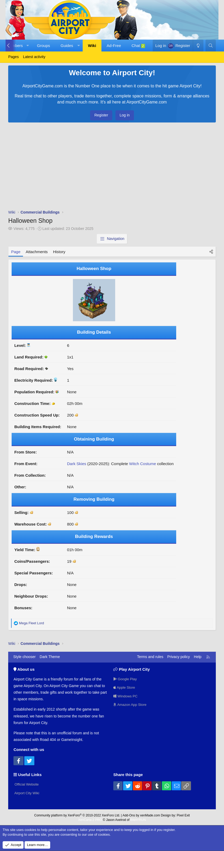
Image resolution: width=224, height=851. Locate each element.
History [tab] (59, 251)
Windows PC (126, 696)
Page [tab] (15, 251)
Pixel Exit (183, 814)
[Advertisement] (112, 167)
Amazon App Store (130, 705)
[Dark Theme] (198, 45)
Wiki (92, 45)
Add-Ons (129, 814)
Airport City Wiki (27, 793)
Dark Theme (50, 657)
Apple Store (124, 687)
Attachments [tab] (37, 251)
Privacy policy (178, 657)
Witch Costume (142, 463)
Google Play (125, 678)
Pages (13, 57)
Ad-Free (114, 45)
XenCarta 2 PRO (90, 819)
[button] (28, 45)
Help (198, 657)
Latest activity (34, 57)
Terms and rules (150, 657)
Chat (138, 45)
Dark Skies (76, 463)
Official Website (26, 784)
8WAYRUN (138, 819)
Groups (43, 45)
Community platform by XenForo (77, 814)
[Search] (211, 45)
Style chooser (24, 657)
